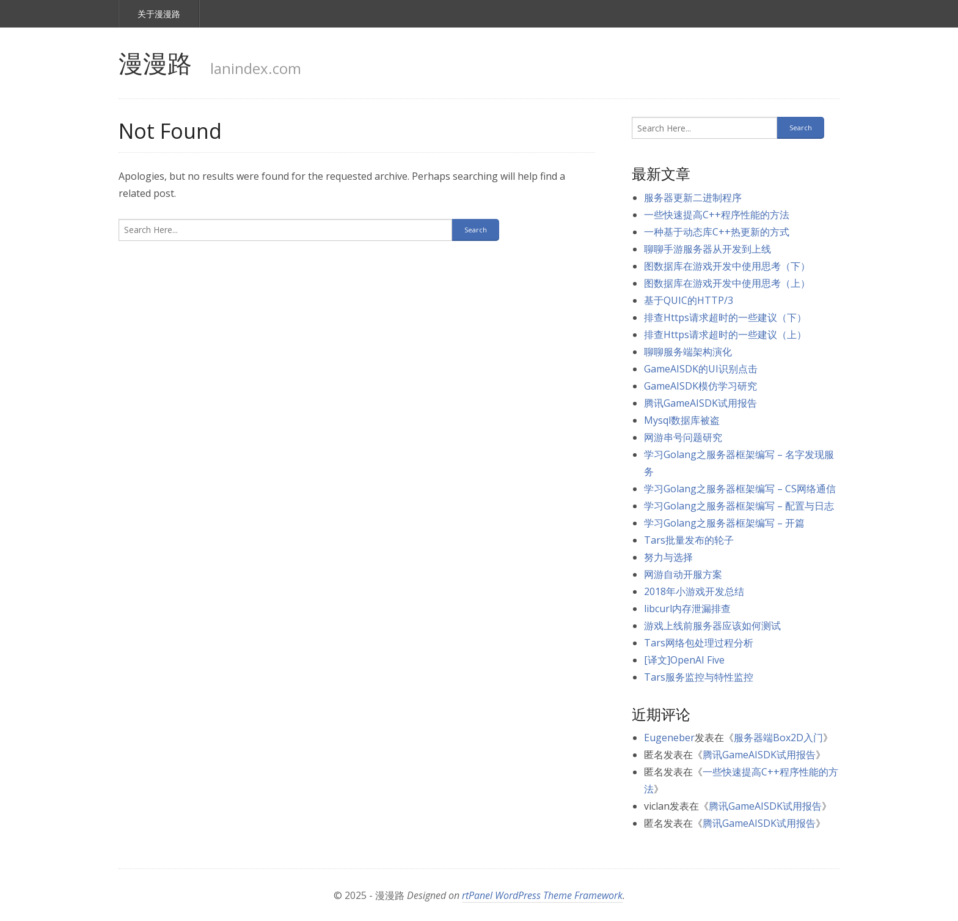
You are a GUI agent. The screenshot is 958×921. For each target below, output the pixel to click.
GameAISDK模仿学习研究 (700, 386)
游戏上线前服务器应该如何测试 (712, 625)
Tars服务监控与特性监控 (698, 677)
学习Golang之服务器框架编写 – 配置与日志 (739, 505)
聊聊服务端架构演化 (688, 351)
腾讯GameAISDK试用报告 (700, 403)
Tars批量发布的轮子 (689, 540)
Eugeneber (669, 737)
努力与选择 (668, 557)
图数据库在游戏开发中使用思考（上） (727, 283)
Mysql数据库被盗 (682, 420)
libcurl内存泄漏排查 (687, 608)
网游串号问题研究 (683, 437)
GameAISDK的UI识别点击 (701, 368)
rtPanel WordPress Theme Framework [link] (542, 895)
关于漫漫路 (158, 14)
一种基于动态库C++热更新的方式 (716, 232)
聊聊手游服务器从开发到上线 (707, 249)
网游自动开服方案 (683, 574)
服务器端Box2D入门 (778, 737)
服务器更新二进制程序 (693, 197)
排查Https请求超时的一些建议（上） (725, 334)
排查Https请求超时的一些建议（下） (725, 317)
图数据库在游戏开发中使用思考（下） (727, 266)
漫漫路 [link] (155, 63)
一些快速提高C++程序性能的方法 (716, 214)
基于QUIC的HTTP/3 (688, 300)
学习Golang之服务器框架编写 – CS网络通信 (740, 488)
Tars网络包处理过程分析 (698, 642)
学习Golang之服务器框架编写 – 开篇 (724, 523)
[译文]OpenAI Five (684, 660)
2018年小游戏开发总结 (694, 591)
